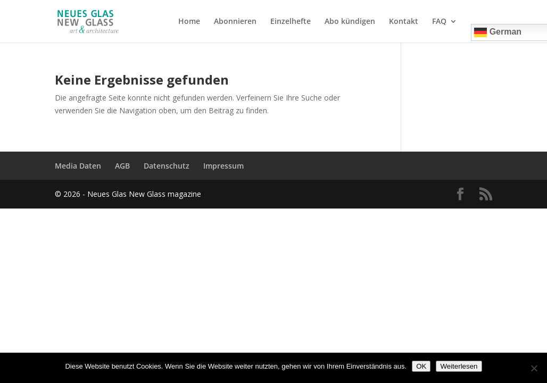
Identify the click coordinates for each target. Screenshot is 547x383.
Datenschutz (166, 166)
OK (421, 366)
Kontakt (403, 22)
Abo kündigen (350, 22)
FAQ (439, 22)
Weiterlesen (458, 366)
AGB (122, 166)
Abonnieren (235, 22)
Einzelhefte (290, 22)
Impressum (223, 166)
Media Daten (78, 166)
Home (189, 22)
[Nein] (533, 368)
